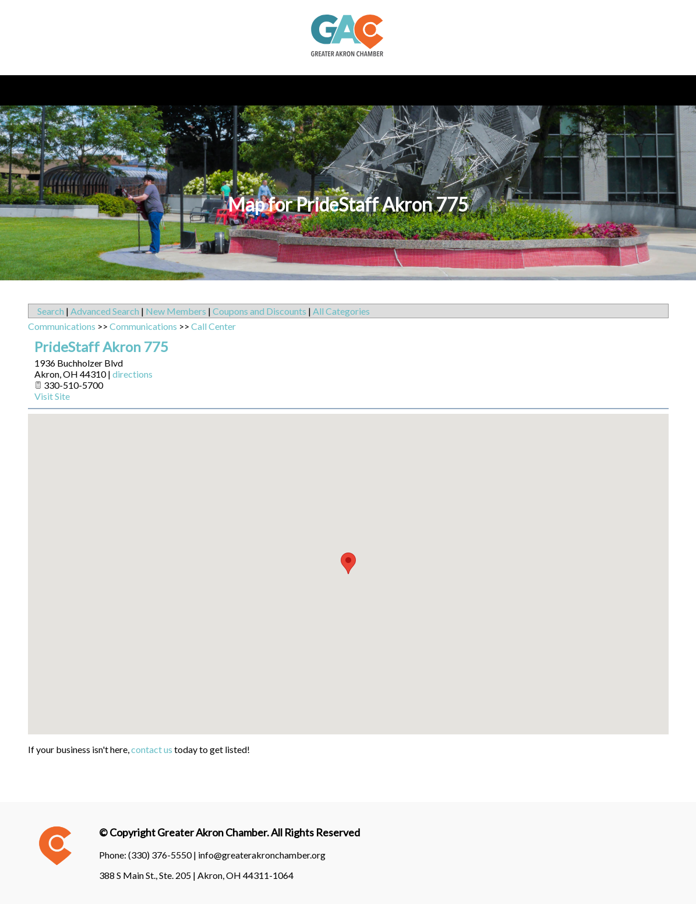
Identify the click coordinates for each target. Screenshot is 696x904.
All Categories (341, 310)
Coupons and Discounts (259, 310)
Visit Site (52, 396)
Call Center (213, 326)
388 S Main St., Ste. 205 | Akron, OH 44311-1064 (196, 875)
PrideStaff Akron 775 (101, 346)
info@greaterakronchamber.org (262, 854)
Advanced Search (104, 310)
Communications (62, 326)
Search (50, 310)
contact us (151, 749)
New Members (176, 310)
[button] (348, 563)
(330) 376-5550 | (163, 854)
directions (132, 373)
